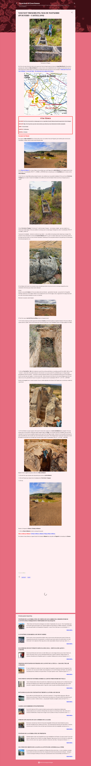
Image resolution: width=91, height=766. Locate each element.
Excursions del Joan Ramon (29, 3)
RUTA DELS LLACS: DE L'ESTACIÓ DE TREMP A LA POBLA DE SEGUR (39, 692)
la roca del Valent (30, 71)
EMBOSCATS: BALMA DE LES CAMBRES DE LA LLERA (34, 720)
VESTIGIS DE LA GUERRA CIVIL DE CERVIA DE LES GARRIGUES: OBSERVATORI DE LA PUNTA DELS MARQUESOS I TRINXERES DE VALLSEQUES (43, 620)
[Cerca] (74, 4)
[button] (72, 13)
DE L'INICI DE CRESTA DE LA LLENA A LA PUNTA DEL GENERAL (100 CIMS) (41, 747)
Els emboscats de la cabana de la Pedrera (44, 71)
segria (29, 577)
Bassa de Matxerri (25, 170)
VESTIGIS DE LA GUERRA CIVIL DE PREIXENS (32, 733)
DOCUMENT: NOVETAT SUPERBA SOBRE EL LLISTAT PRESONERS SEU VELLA (41, 678)
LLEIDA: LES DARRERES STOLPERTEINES (31, 706)
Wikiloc (24, 572)
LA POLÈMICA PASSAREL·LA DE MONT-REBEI (32, 634)
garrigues (24, 577)
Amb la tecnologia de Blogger (45, 762)
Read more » (70, 630)
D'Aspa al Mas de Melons (49, 533)
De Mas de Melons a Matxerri (37, 533)
